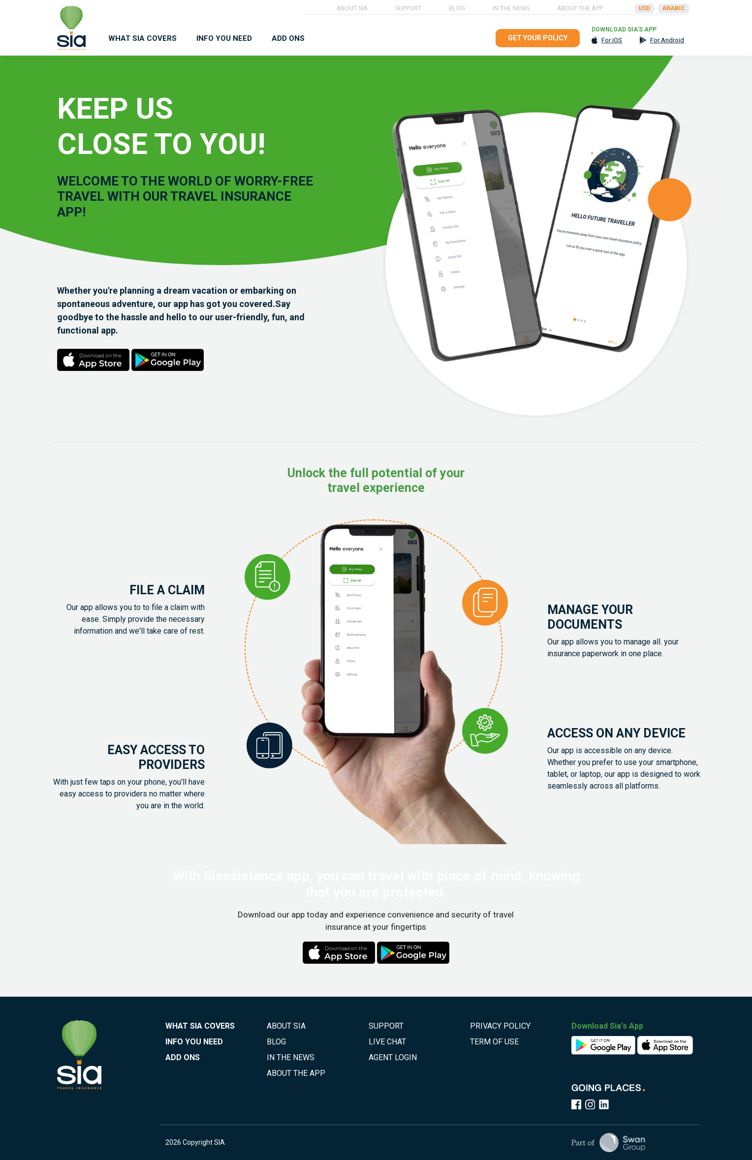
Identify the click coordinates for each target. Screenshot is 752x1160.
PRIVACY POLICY (500, 1026)
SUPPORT (408, 8)
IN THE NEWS (511, 8)
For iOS (611, 40)
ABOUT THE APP (580, 8)
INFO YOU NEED (224, 38)
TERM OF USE (494, 1041)
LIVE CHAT (387, 1041)
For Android (667, 40)
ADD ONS (288, 38)
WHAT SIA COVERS (142, 38)
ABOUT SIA (352, 8)
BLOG (457, 8)
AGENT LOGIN (393, 1057)
